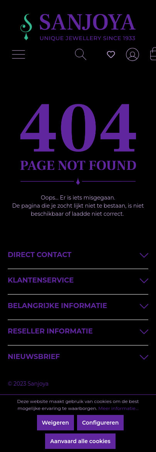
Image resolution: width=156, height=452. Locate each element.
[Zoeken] (78, 56)
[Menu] (20, 56)
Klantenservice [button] (78, 279)
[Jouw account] (131, 57)
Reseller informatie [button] (78, 330)
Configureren (100, 422)
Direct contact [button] (78, 254)
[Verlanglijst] (111, 54)
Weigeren (55, 422)
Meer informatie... (118, 408)
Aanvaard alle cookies (80, 441)
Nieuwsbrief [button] (78, 356)
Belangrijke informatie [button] (78, 305)
